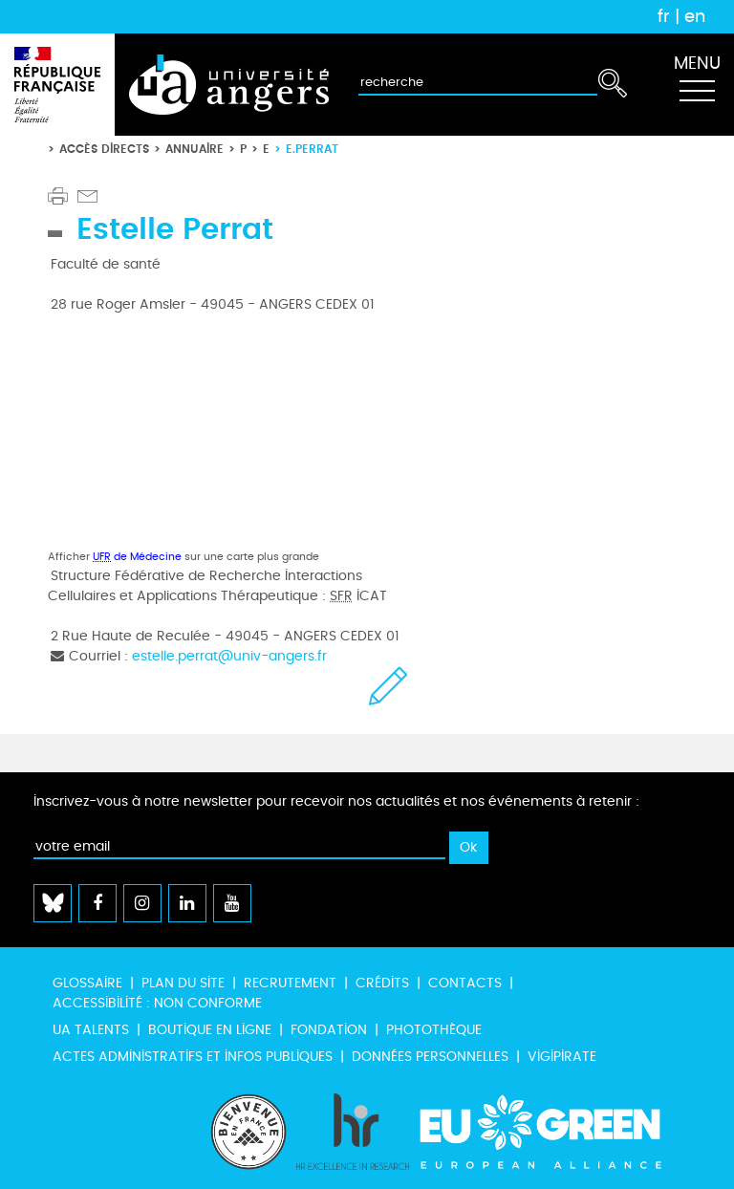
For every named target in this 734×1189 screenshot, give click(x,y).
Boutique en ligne (209, 1030)
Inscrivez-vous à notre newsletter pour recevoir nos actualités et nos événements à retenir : (336, 801)
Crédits (382, 983)
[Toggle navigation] (696, 85)
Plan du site (183, 983)
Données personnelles (430, 1057)
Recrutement (290, 983)
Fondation (329, 1030)
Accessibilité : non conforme (157, 1003)
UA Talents (91, 1030)
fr (664, 16)
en (694, 16)
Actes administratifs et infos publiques (193, 1057)
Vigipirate (562, 1057)
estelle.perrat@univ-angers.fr (229, 656)
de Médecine (137, 557)
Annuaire (194, 149)
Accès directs (104, 149)
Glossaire (87, 983)
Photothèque (434, 1030)
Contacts (465, 983)
